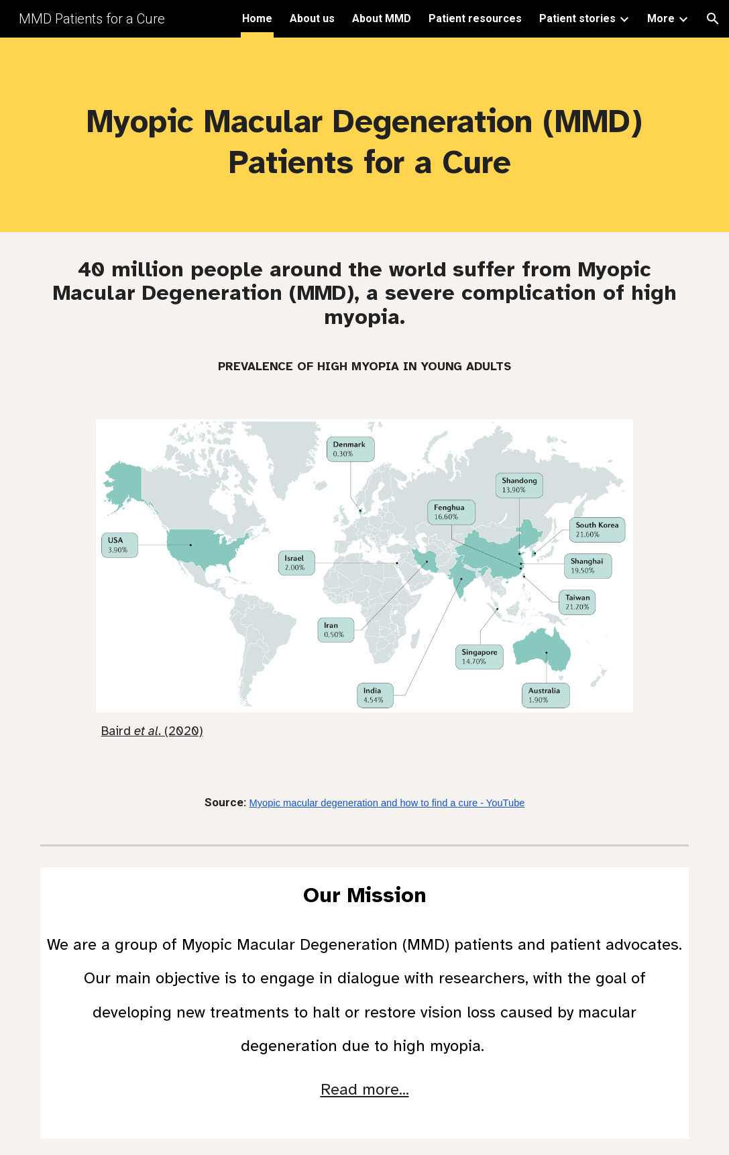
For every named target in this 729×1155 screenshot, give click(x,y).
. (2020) (180, 730)
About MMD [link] (381, 18)
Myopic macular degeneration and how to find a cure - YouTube (387, 803)
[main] (364, 135)
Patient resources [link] (475, 18)
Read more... (365, 1089)
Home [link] (257, 18)
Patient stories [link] (577, 18)
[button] (713, 19)
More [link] (661, 18)
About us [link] (312, 18)
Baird (116, 730)
